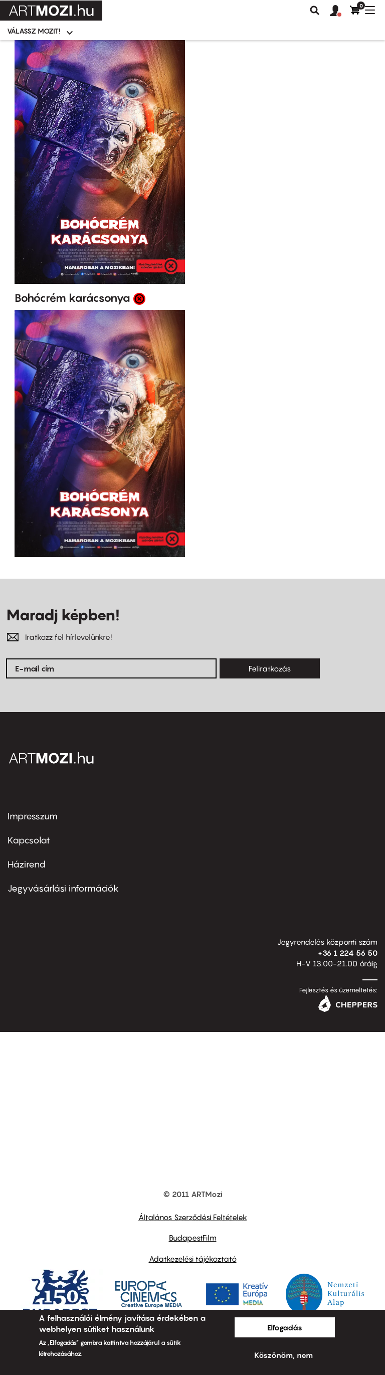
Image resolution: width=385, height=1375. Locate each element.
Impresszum (33, 816)
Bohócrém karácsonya (72, 297)
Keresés (315, 11)
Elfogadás (284, 1327)
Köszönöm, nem (283, 1354)
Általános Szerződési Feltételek (192, 1217)
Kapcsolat (29, 840)
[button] (340, 11)
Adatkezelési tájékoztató (193, 1258)
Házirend (27, 864)
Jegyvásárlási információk (63, 888)
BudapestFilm (193, 1237)
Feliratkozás (270, 668)
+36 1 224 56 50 (347, 952)
